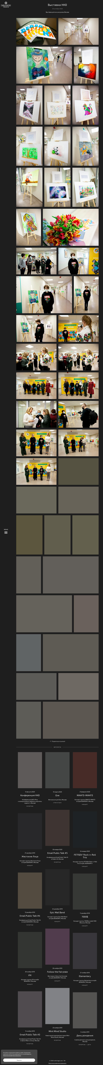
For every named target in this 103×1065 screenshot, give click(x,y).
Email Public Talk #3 (30, 1034)
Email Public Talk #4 (30, 915)
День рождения (85, 1035)
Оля (57, 795)
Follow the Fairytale (57, 971)
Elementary (85, 976)
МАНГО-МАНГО (85, 795)
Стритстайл (57, 802)
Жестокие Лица (30, 856)
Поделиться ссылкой (58, 741)
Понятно (19, 1060)
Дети (89, 1044)
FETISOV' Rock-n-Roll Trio (85, 856)
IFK (29, 975)
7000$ (85, 916)
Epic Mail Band (57, 912)
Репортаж (30, 806)
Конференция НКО (30, 795)
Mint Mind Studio (57, 1031)
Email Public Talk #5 (57, 853)
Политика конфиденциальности (57, 1063)
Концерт (85, 804)
